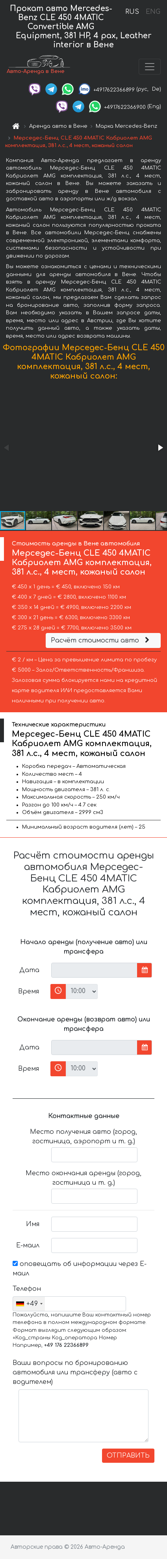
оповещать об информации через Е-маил (80, 1268)
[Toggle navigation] (150, 67)
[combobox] (29, 1304)
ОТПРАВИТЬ (128, 1455)
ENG (153, 11)
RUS (132, 11)
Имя (32, 1224)
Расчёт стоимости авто (101, 640)
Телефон (27, 1288)
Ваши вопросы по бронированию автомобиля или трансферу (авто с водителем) (75, 1372)
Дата (29, 970)
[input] (94, 970)
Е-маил (27, 1245)
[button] (160, 447)
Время (28, 991)
